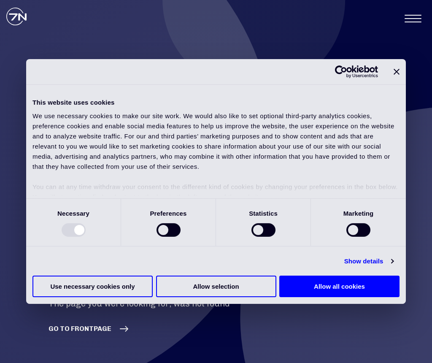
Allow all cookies (339, 286)
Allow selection (216, 286)
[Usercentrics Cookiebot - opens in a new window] (341, 71)
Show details (363, 261)
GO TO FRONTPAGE (80, 329)
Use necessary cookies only (92, 286)
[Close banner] (397, 72)
